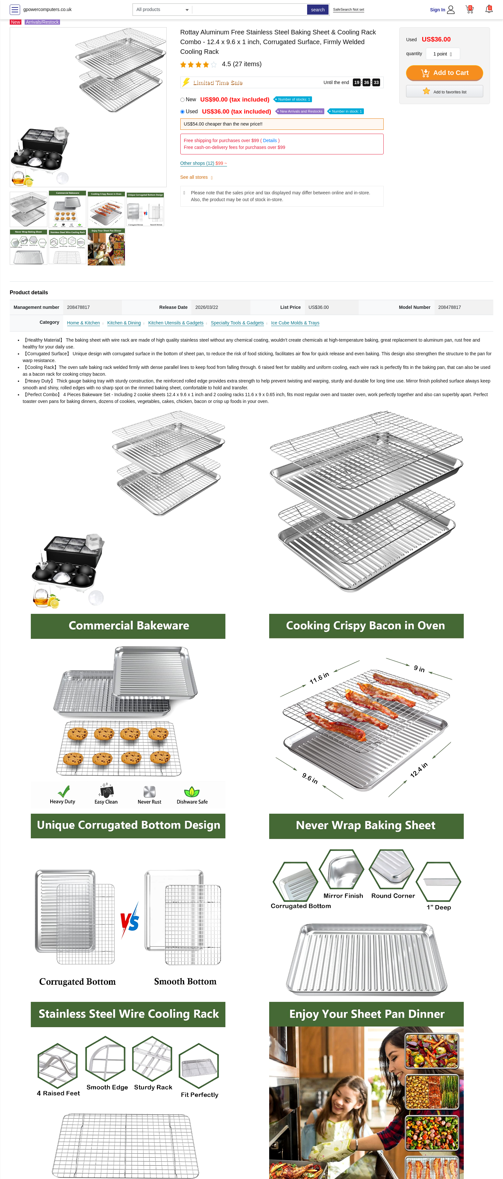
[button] (489, 9)
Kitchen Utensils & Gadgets (175, 322)
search (318, 9)
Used (275, 111)
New (249, 99)
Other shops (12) (203, 163)
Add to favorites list (444, 90)
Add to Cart (445, 73)
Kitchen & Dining (124, 322)
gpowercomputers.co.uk (47, 9)
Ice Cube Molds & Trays (295, 322)
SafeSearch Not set (348, 9)
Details (270, 140)
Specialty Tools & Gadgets (237, 322)
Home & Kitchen (83, 322)
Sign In (437, 9)
